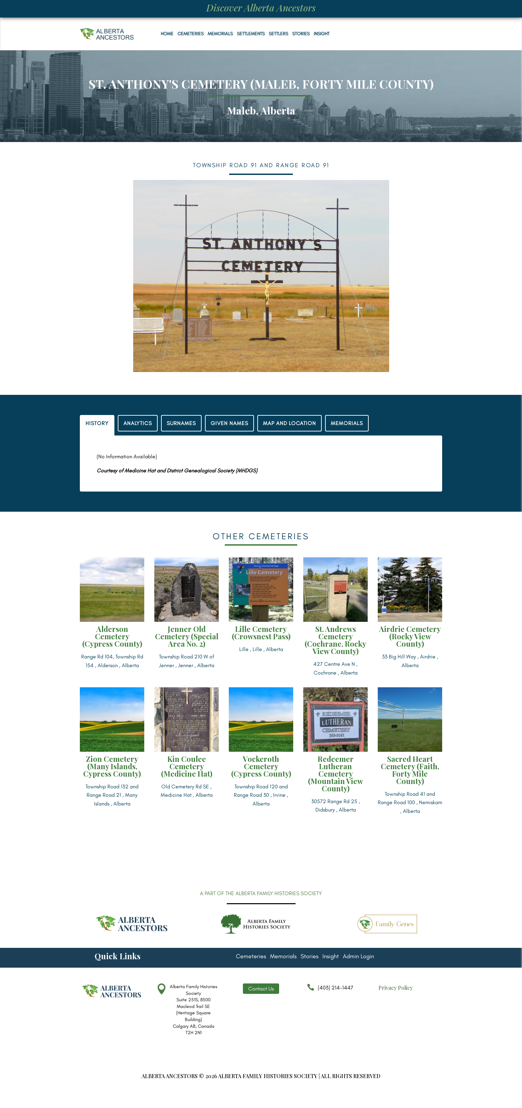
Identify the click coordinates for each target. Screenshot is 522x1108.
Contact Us (261, 988)
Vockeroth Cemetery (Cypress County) (261, 766)
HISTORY (97, 423)
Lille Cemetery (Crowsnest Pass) (261, 632)
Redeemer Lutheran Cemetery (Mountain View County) (335, 773)
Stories (301, 34)
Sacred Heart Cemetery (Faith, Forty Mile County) (410, 770)
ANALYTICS (137, 423)
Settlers (278, 34)
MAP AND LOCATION (289, 423)
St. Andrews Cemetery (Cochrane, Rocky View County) (335, 640)
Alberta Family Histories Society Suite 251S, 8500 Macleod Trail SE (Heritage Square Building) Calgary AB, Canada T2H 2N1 (193, 1009)
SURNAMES (181, 423)
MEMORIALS (347, 423)
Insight (321, 34)
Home (167, 34)
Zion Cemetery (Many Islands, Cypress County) (112, 766)
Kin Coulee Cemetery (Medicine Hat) (186, 766)
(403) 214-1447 (328, 990)
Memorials (220, 34)
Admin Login (358, 957)
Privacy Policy (395, 987)
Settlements (251, 34)
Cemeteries (190, 34)
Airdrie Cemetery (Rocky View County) (410, 636)
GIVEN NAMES (229, 423)
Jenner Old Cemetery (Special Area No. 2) (186, 636)
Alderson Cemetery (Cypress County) (112, 636)
